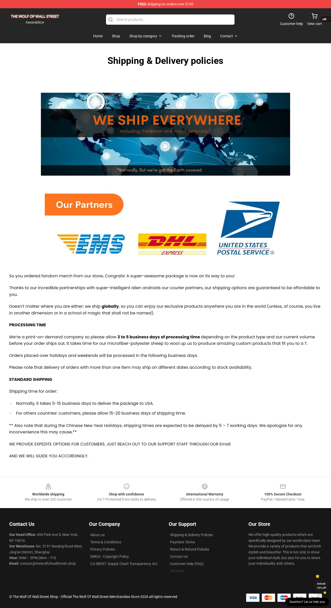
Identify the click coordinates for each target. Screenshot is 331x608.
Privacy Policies (102, 549)
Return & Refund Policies (189, 549)
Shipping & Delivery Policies (191, 535)
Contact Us (179, 556)
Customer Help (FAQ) (187, 564)
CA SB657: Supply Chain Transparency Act (123, 564)
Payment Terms (182, 542)
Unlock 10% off (321, 585)
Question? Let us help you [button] (307, 602)
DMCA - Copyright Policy (109, 556)
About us (97, 535)
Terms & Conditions (105, 542)
